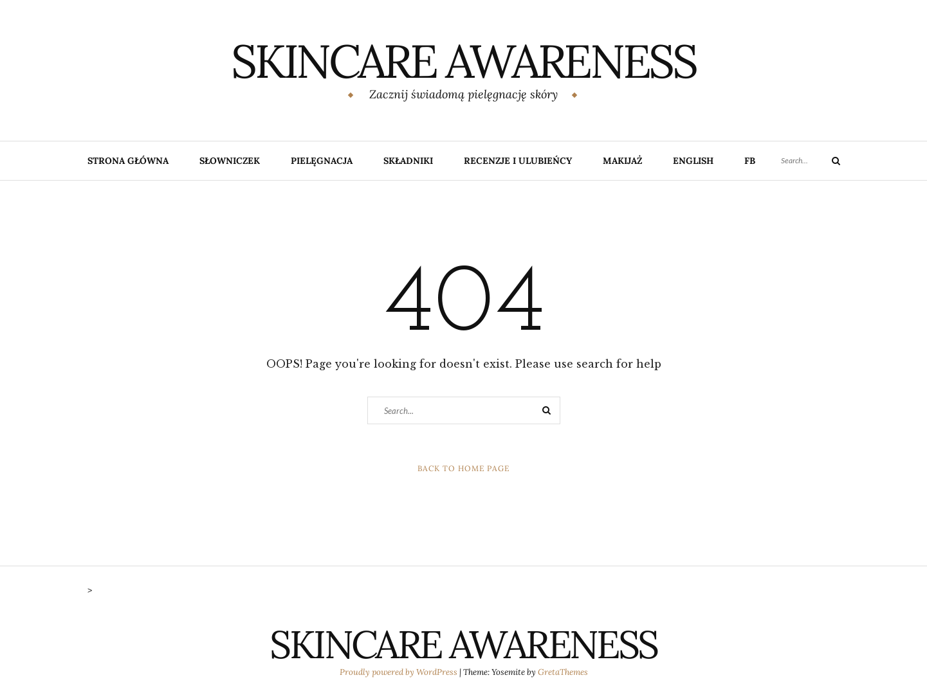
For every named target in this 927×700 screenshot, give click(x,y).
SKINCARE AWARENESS (463, 61)
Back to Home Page (463, 468)
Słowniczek (229, 160)
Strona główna (128, 160)
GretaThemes (563, 672)
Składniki (408, 160)
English (693, 160)
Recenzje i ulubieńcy (518, 160)
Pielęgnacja (322, 160)
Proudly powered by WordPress (399, 672)
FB (749, 160)
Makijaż (622, 160)
